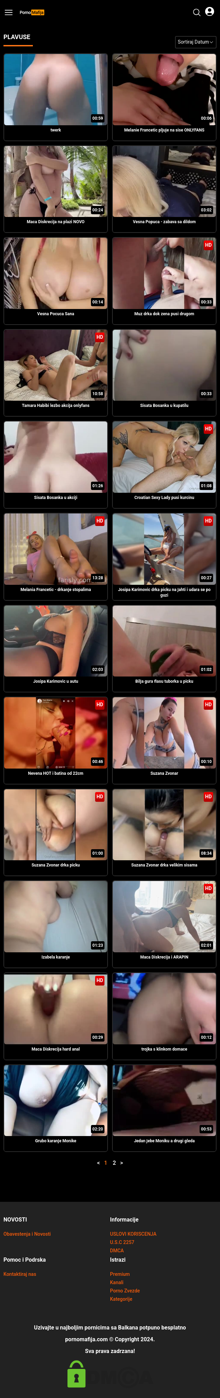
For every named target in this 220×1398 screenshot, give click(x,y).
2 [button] (114, 1163)
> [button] (121, 1163)
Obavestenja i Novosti (27, 1234)
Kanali (116, 1282)
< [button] (98, 1163)
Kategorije (121, 1299)
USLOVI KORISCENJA (133, 1234)
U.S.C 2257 (122, 1242)
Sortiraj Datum (196, 42)
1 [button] (105, 1163)
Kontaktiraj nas (19, 1274)
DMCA (117, 1250)
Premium (120, 1274)
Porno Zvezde (125, 1291)
